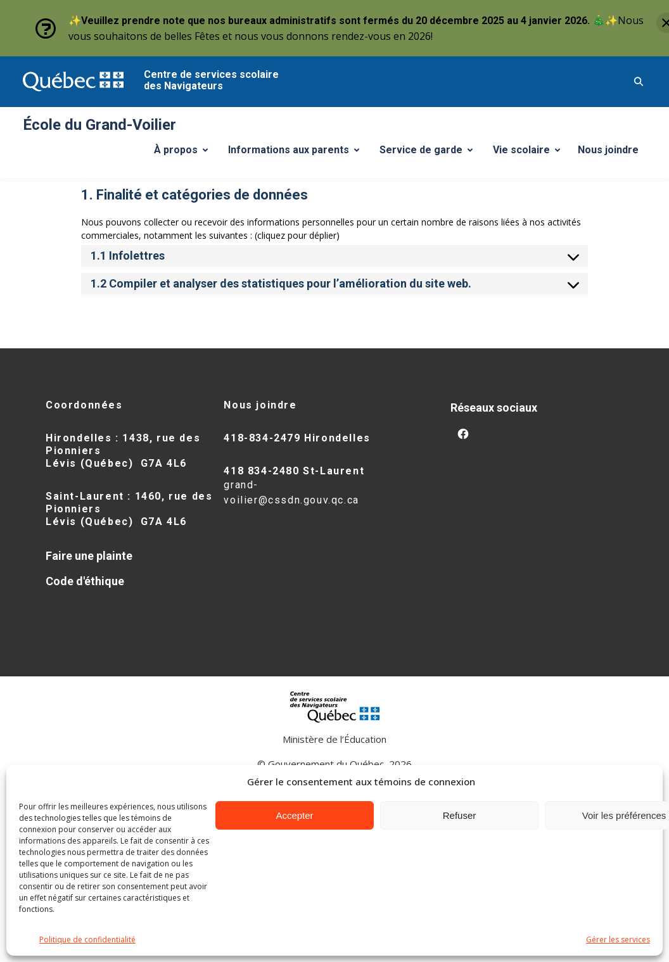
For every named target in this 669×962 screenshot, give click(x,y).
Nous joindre (608, 150)
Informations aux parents (296, 153)
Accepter (294, 815)
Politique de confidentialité (87, 939)
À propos (185, 153)
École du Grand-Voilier (99, 124)
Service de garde (431, 153)
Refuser (459, 815)
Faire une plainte (89, 555)
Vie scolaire (531, 153)
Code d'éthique (85, 581)
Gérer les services (618, 939)
